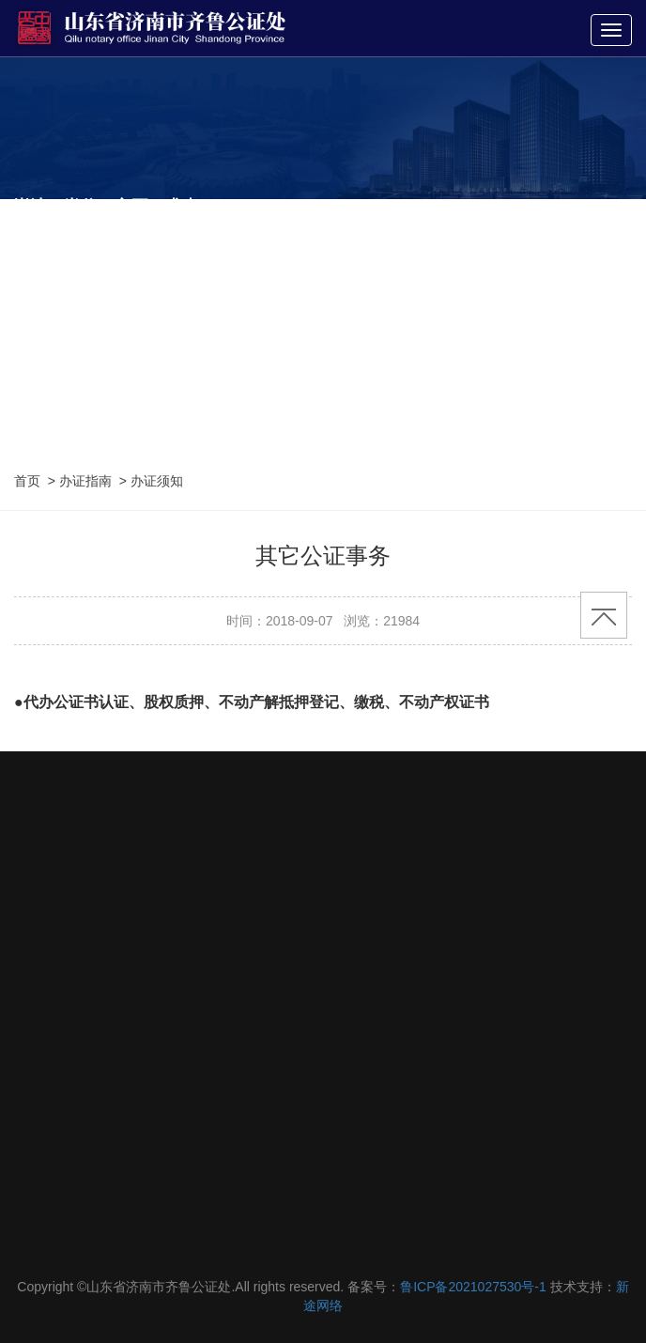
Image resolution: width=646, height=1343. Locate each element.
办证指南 (85, 480)
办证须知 (157, 480)
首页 (27, 480)
